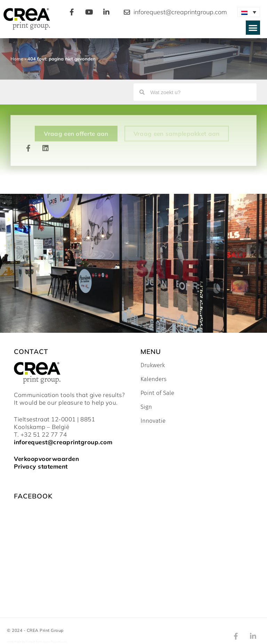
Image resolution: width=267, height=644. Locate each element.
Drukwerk (152, 365)
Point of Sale (157, 393)
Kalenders (153, 379)
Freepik (30, 641)
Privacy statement (41, 466)
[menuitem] (248, 12)
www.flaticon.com (55, 641)
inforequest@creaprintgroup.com (63, 442)
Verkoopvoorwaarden (46, 458)
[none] (248, 12)
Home (16, 58)
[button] (253, 27)
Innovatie (152, 421)
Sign (146, 407)
